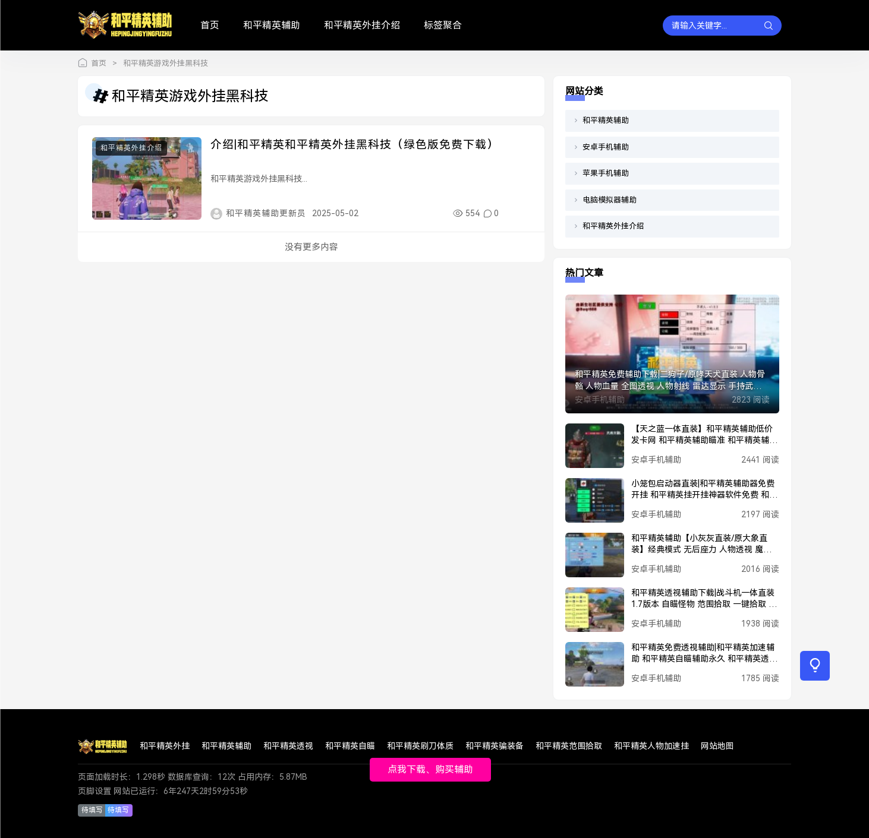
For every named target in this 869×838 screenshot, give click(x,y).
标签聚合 (443, 25)
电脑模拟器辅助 (610, 199)
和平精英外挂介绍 (362, 25)
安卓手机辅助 (606, 147)
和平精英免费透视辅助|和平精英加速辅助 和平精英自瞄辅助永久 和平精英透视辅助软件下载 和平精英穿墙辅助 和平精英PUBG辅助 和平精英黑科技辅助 (704, 654)
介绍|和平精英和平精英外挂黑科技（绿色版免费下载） (354, 144)
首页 (209, 25)
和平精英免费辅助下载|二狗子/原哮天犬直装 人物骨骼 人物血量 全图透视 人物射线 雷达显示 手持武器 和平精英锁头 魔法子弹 (670, 380)
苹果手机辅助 (606, 173)
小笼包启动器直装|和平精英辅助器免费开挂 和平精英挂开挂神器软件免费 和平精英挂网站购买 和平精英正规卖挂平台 (704, 490)
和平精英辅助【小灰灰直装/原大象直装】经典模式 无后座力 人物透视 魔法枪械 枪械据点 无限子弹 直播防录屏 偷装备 (702, 544)
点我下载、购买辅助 (430, 769)
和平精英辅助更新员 (266, 213)
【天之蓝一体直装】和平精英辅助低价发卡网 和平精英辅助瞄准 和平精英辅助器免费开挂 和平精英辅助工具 (704, 435)
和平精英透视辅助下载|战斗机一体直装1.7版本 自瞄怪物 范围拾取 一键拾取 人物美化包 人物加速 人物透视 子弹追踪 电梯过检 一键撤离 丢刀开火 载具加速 (704, 599)
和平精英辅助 (271, 25)
